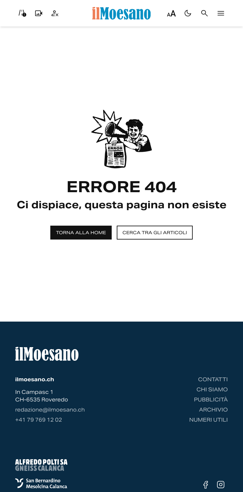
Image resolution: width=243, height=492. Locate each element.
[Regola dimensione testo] (171, 13)
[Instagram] (221, 485)
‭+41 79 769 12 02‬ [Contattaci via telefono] (38, 420)
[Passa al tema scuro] (188, 13)
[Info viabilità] (22, 13)
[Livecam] (39, 13)
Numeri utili (208, 420)
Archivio (213, 409)
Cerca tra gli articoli (154, 232)
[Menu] (221, 13)
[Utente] (55, 13)
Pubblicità (211, 399)
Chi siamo (212, 389)
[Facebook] (206, 485)
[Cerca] (204, 13)
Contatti (213, 379)
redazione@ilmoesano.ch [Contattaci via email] (50, 409)
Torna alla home (81, 232)
